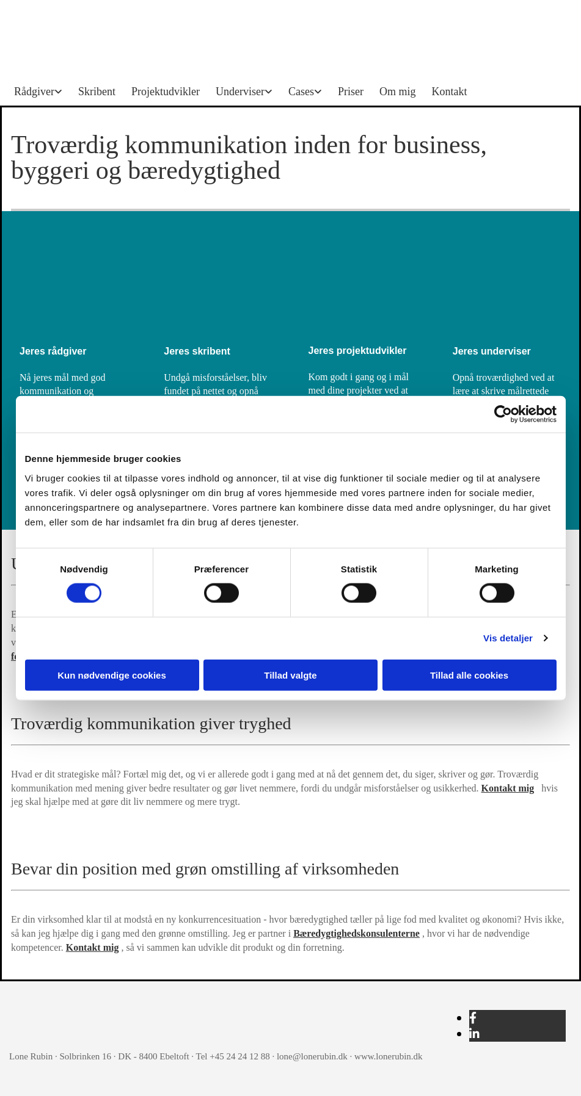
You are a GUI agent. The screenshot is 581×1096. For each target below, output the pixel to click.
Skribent (96, 91)
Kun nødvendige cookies (111, 674)
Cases (301, 91)
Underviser (240, 91)
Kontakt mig (508, 788)
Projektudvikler (165, 91)
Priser (351, 91)
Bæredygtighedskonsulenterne (356, 933)
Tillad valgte (290, 674)
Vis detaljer (508, 638)
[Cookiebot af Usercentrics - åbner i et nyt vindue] (503, 414)
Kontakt (449, 91)
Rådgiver (34, 91)
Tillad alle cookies (469, 674)
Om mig (397, 91)
